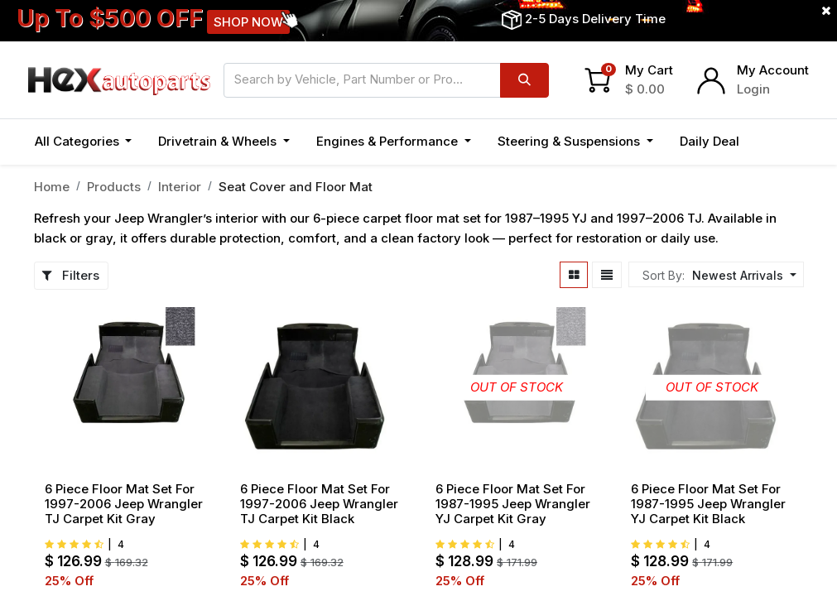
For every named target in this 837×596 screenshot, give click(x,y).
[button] (771, 142)
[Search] (524, 80)
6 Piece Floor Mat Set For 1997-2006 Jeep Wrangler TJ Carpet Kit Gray (124, 504)
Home (52, 187)
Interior (179, 187)
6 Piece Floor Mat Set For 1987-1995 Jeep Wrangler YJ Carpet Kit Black (708, 504)
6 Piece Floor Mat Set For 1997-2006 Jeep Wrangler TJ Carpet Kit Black (319, 504)
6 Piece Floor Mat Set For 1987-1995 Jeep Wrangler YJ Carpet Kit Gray (512, 504)
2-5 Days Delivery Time (595, 18)
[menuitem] (709, 142)
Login (753, 89)
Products (114, 187)
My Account (773, 70)
